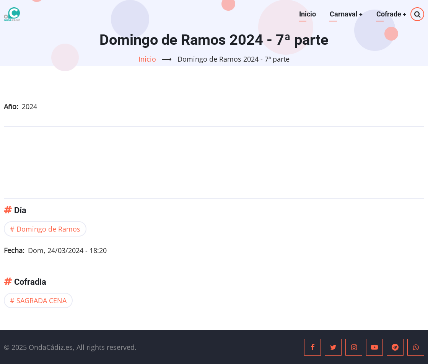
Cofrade (391, 14)
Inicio (306, 14)
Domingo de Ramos (48, 228)
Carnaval (345, 14)
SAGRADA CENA (41, 300)
